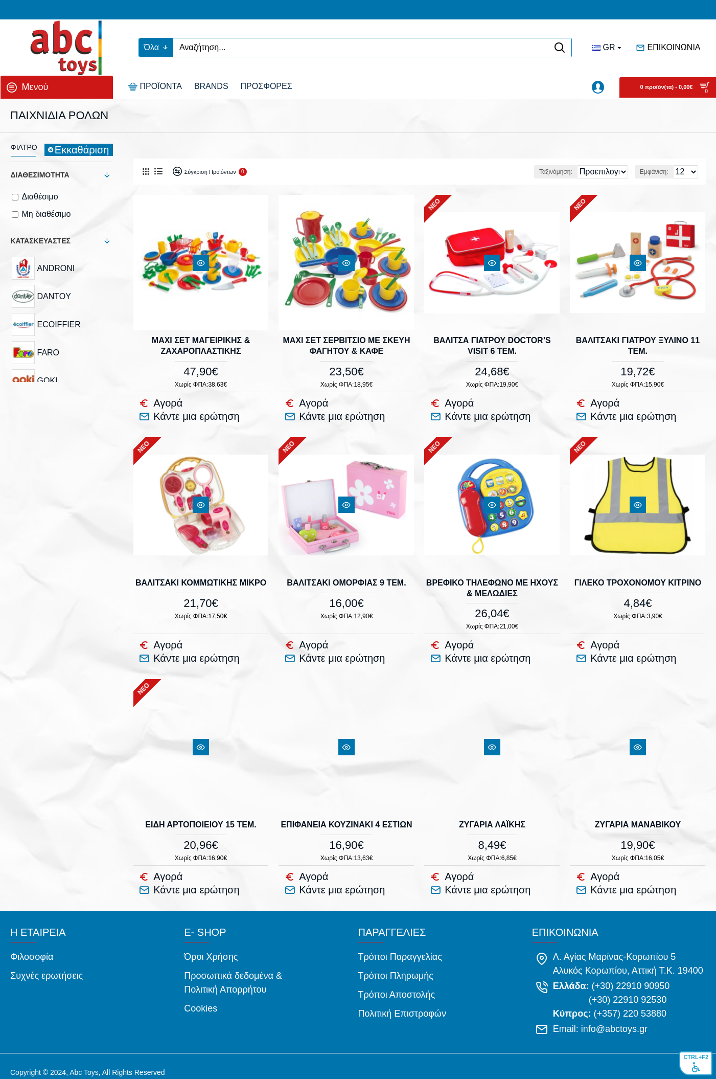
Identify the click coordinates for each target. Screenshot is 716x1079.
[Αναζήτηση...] (360, 47)
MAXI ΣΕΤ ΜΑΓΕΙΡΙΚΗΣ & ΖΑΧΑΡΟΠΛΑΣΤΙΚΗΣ (201, 345)
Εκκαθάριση (82, 149)
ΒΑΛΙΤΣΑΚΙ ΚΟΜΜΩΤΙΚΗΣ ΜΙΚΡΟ (200, 579)
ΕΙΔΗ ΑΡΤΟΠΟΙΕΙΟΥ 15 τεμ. (200, 818)
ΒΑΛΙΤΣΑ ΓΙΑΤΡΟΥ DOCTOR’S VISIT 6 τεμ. (492, 345)
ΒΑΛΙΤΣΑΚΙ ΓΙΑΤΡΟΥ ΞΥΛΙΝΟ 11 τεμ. (638, 345)
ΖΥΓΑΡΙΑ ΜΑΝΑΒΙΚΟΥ (638, 818)
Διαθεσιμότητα (40, 175)
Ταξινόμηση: (499, 171)
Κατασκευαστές (41, 241)
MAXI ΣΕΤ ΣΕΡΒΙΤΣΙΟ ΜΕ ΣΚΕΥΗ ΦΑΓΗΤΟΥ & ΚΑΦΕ (346, 345)
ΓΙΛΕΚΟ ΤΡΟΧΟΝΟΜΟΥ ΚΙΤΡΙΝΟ (637, 579)
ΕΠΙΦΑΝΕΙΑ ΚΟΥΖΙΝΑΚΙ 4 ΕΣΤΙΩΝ (346, 818)
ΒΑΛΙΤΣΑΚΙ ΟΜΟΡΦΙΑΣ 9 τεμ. (346, 579)
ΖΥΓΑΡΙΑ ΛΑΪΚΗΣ (492, 818)
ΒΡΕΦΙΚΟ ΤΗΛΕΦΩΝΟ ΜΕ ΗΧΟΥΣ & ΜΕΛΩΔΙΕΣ (492, 584)
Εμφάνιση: (654, 171)
